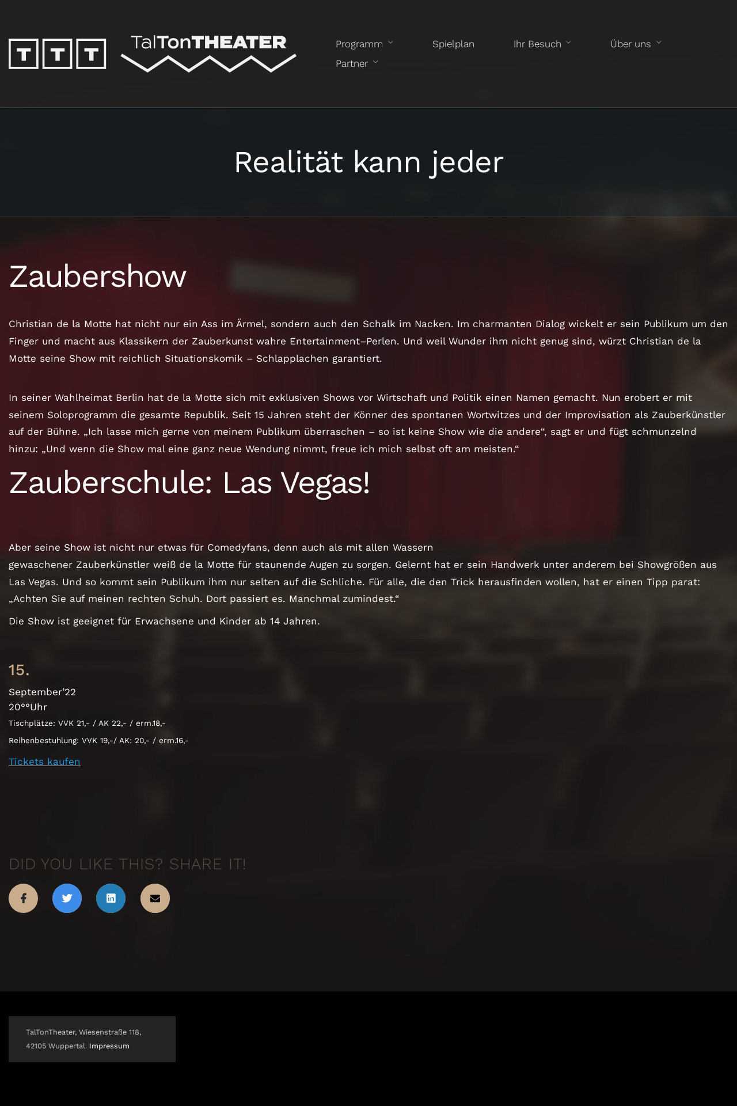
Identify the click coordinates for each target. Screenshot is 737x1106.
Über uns (630, 44)
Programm (359, 44)
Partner (352, 63)
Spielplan (453, 44)
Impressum (109, 1045)
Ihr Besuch (537, 44)
